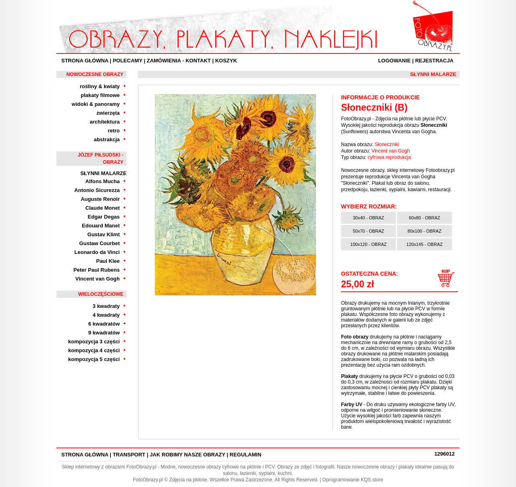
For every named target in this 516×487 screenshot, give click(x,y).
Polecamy (127, 61)
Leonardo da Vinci (97, 252)
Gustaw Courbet (99, 243)
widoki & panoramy (96, 104)
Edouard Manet (101, 226)
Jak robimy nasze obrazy (187, 455)
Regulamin (246, 455)
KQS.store (372, 480)
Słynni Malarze (103, 173)
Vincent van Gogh (97, 279)
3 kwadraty (106, 306)
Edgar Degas (104, 217)
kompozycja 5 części (94, 359)
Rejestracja (434, 61)
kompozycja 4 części (94, 350)
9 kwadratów (104, 333)
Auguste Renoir (100, 199)
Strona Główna (84, 61)
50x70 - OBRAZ (368, 231)
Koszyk (226, 61)
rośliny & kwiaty (100, 86)
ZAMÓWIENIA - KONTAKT (179, 61)
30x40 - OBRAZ (368, 217)
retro (114, 131)
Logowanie (394, 61)
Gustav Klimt (103, 234)
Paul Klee (108, 261)
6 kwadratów (104, 324)
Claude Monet (102, 208)
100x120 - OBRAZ (368, 244)
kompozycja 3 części (94, 341)
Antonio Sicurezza (97, 190)
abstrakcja (107, 139)
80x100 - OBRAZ (424, 231)
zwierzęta (108, 113)
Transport (129, 455)
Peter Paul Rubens (96, 270)
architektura (105, 122)
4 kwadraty (106, 315)
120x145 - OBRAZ (424, 244)
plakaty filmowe (100, 95)
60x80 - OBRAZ (424, 217)
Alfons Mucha (102, 181)
